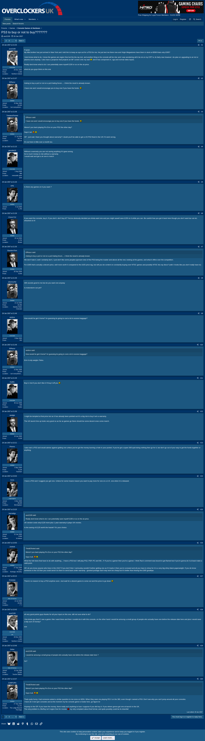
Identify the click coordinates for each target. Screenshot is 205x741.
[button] (25, 19)
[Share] (198, 45)
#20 (201, 679)
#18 (201, 609)
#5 (202, 182)
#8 (202, 278)
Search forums (18, 24)
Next (21, 41)
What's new (18, 19)
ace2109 (7, 36)
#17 (201, 576)
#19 (201, 646)
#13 (201, 443)
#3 (202, 112)
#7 (202, 247)
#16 (201, 543)
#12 (201, 411)
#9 (202, 313)
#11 (201, 378)
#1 (202, 45)
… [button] (12, 41)
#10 (201, 345)
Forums (7, 19)
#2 (202, 78)
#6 (202, 213)
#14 (201, 476)
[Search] (197, 19)
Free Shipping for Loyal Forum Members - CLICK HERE (159, 15)
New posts (7, 24)
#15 (201, 509)
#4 (202, 146)
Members (32, 19)
